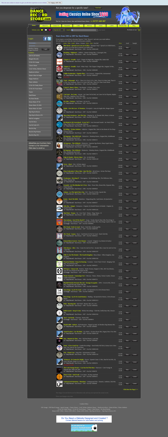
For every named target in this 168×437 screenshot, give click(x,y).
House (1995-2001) (70, 411)
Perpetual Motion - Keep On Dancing (75, 262)
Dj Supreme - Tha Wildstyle (72, 143)
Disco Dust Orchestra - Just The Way (75, 115)
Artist (64, 43)
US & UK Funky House (64, 409)
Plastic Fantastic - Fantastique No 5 (74, 276)
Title (69, 43)
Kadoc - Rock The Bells (71, 199)
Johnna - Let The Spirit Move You (74, 192)
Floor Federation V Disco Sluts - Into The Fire (78, 171)
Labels (112, 25)
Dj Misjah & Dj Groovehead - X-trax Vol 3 (76, 122)
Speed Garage (64, 407)
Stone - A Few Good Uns (71, 345)
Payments (67, 25)
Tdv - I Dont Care (69, 352)
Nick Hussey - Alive (69, 248)
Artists (100, 25)
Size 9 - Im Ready (69, 318)
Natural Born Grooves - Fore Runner (75, 241)
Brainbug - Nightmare (70, 52)
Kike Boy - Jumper (69, 206)
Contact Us (56, 25)
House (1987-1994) (57, 411)
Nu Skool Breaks (105, 409)
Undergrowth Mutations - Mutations (75, 381)
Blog (134, 25)
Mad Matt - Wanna (69, 213)
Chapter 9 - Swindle (70, 59)
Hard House (95, 409)
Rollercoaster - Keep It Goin (72, 311)
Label (73, 43)
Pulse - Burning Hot (70, 304)
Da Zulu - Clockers (69, 101)
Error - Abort (68, 164)
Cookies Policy (84, 404)
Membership (122, 25)
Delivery (89, 25)
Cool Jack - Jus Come (70, 94)
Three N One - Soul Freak (71, 375)
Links (78, 25)
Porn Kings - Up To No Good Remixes (75, 297)
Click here (98, 8)
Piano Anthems (122, 407)
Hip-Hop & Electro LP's (109, 411)
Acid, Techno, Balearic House (88, 407)
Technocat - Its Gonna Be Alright (74, 359)
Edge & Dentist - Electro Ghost (73, 157)
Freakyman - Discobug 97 (71, 178)
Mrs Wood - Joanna (70, 234)
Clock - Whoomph (69, 80)
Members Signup (33, 48)
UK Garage (44, 407)
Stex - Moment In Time (71, 338)
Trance (89, 409)
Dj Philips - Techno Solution (72, 129)
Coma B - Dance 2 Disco (71, 87)
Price (120, 43)
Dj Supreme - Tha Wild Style (72, 136)
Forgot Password (33, 50)
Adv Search (102, 30)
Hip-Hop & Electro (95, 411)
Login (45, 49)
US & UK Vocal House (79, 409)
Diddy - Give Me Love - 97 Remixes (74, 108)
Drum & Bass (113, 407)
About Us (45, 25)
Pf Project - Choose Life (71, 269)
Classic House (74, 407)
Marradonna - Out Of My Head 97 (74, 220)
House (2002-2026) (82, 411)
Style (87, 43)
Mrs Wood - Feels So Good (72, 227)
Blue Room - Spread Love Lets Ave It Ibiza (77, 45)
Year (91, 43)
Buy (127, 47)
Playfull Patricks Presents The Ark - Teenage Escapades (80, 283)
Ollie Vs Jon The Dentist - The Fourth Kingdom (78, 255)
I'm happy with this (54, 3)
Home (34, 25)
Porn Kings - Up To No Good (72, 290)
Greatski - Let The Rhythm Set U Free (75, 185)
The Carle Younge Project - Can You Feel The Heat (79, 368)
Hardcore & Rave (103, 407)
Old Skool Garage (54, 407)
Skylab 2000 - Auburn (70, 325)
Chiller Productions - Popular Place (74, 73)
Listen (135, 54)
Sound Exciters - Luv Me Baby (73, 331)
